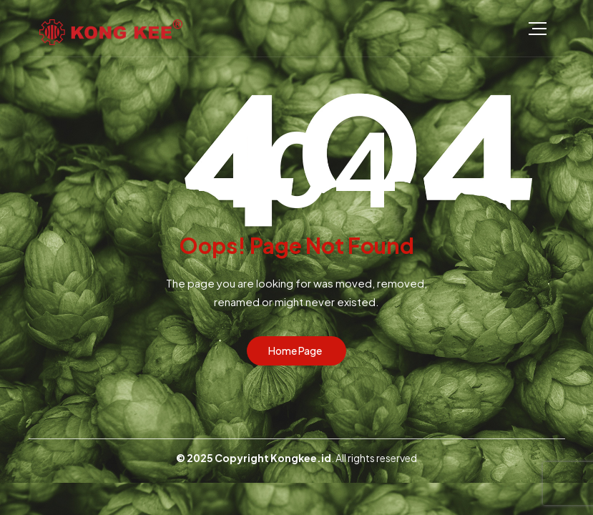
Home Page (295, 350)
